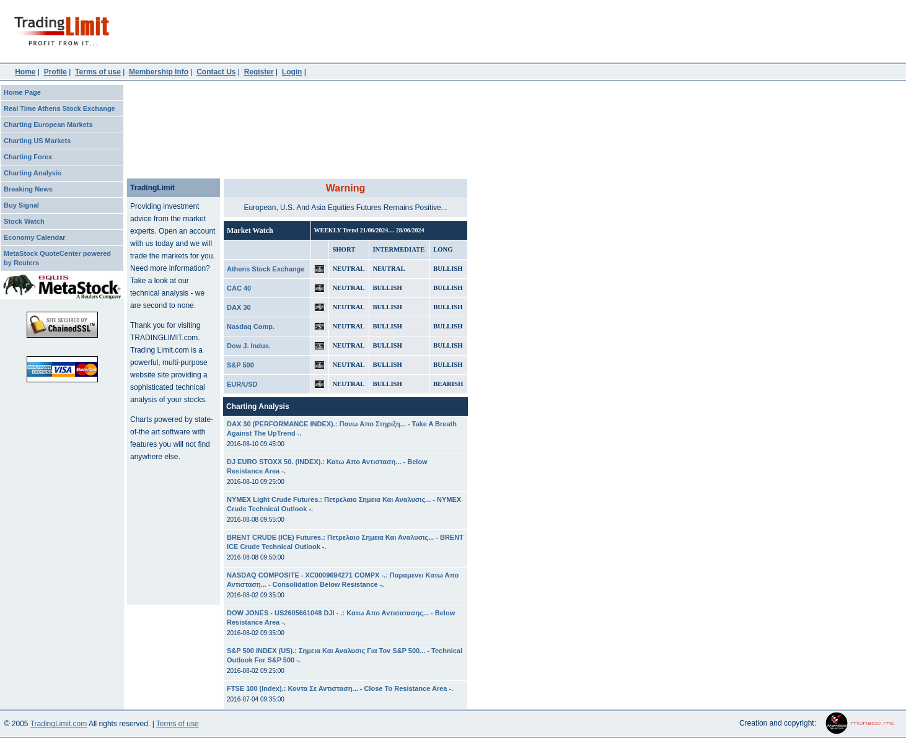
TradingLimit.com (58, 723)
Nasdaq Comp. (251, 326)
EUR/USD (242, 384)
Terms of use (177, 723)
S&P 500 (240, 365)
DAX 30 (239, 307)
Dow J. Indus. (249, 345)
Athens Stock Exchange (265, 269)
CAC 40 (239, 288)
